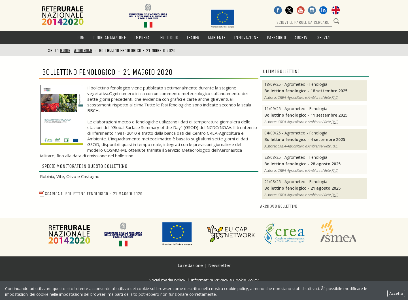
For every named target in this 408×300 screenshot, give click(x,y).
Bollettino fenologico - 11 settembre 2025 (305, 115)
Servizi (324, 37)
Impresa (142, 37)
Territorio (168, 37)
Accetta (396, 293)
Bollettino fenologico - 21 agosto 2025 (302, 188)
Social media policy (167, 280)
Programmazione (109, 37)
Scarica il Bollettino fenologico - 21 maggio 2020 (90, 193)
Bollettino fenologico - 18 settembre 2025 (305, 90)
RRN (81, 37)
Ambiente (217, 37)
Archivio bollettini (279, 206)
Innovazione (246, 37)
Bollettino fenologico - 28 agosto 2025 (302, 163)
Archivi (301, 37)
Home (65, 50)
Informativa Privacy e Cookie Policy (225, 280)
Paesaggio (276, 37)
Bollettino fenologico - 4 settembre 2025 (304, 139)
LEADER (193, 37)
